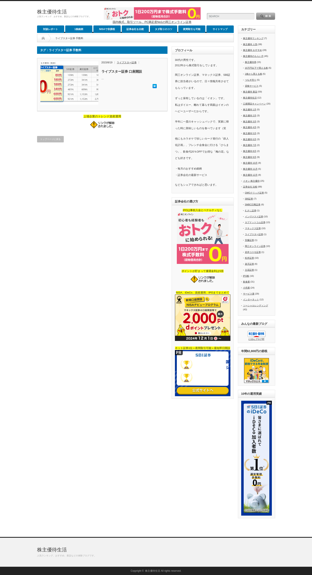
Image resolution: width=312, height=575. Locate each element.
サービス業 (248, 293)
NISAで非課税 (107, 29)
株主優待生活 (52, 11)
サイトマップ (220, 29)
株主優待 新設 (250, 91)
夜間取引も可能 (191, 29)
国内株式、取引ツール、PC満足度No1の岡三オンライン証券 (152, 22)
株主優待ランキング (253, 38)
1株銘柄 (78, 29)
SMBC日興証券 (253, 204)
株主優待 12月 (250, 175)
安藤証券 (249, 240)
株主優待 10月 (250, 163)
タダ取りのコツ (163, 29)
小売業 (246, 287)
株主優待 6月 (249, 139)
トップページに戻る (50, 139)
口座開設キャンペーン (254, 103)
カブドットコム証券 (255, 222)
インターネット (251, 299)
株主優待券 (250, 62)
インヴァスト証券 (254, 216)
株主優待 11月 (250, 169)
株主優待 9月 (249, 157)
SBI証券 (249, 198)
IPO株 (246, 276)
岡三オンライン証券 (255, 246)
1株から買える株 (253, 74)
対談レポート (50, 29)
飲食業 (246, 281)
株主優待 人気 (250, 44)
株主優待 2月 (249, 115)
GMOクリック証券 (254, 192)
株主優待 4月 (249, 127)
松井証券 (249, 258)
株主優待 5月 (249, 133)
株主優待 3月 (249, 121)
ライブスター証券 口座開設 (121, 71)
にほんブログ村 (256, 339)
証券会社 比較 (250, 186)
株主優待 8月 (249, 151)
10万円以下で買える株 (256, 68)
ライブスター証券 (127, 62)
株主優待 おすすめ (252, 50)
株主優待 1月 (249, 109)
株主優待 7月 (249, 145)
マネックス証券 (253, 228)
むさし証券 (250, 210)
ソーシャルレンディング (255, 305)
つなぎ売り (250, 80)
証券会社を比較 (135, 29)
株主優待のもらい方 (253, 56)
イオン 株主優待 (251, 181)
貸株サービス (252, 86)
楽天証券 (249, 264)
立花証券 (249, 270)
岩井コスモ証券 (253, 252)
